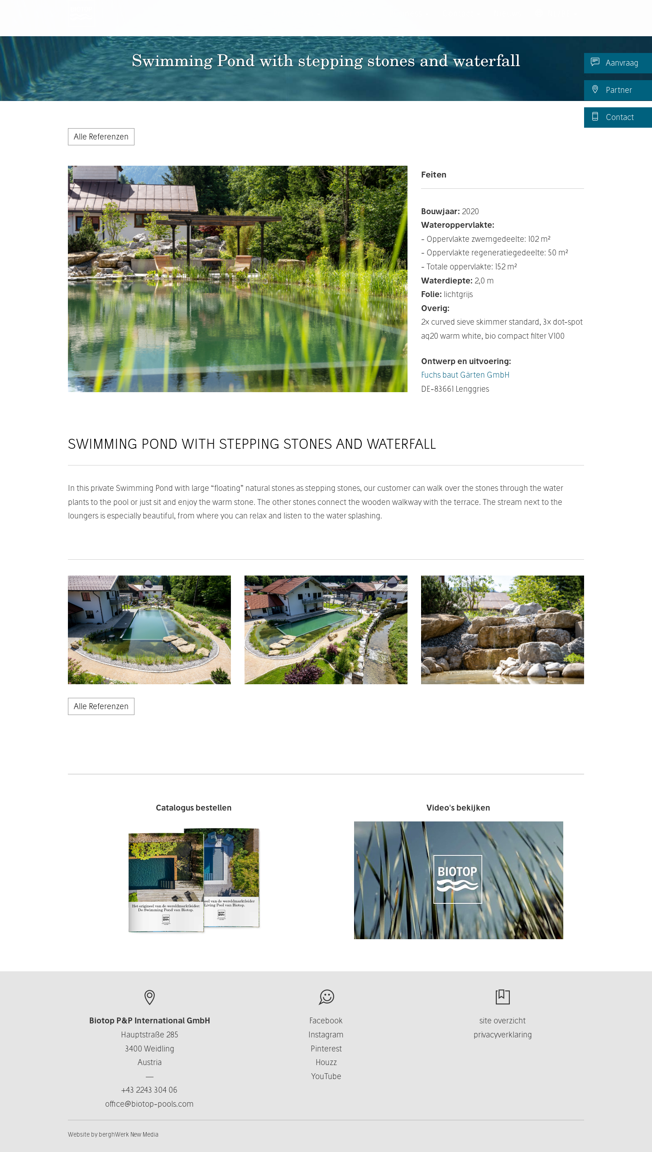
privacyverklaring (503, 1034)
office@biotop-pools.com (149, 1104)
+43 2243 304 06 (149, 1089)
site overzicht (502, 1020)
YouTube (326, 1076)
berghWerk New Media (128, 1134)
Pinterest (326, 1048)
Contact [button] (461, 22)
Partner (611, 90)
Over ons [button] (354, 22)
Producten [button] (297, 22)
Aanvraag (614, 62)
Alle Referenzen (101, 136)
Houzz (326, 1062)
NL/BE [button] (556, 22)
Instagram (326, 1034)
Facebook (326, 1020)
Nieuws (508, 22)
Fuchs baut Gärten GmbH (465, 374)
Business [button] (409, 22)
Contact (612, 117)
